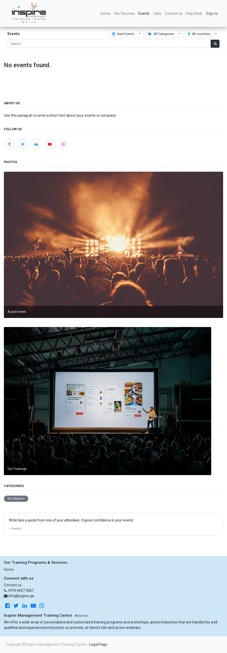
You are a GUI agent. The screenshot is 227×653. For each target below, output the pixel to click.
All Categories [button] (161, 34)
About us (81, 615)
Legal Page (98, 644)
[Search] (215, 44)
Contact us (13, 585)
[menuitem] (105, 13)
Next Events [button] (123, 34)
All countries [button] (199, 34)
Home (9, 569)
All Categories (16, 498)
